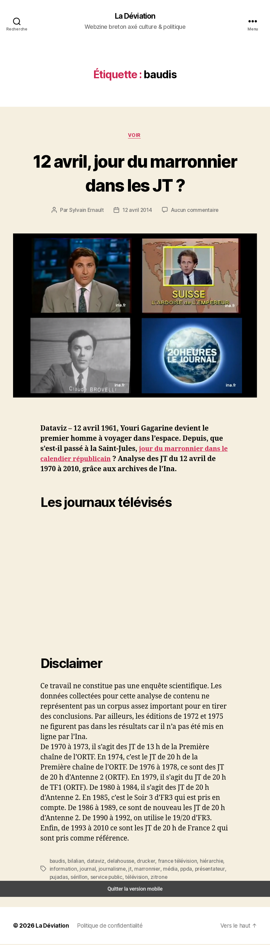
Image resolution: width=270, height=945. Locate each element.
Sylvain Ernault (88, 211)
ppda (177, 870)
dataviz (93, 862)
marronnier (141, 870)
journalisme (108, 870)
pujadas (58, 877)
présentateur (200, 870)
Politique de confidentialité (108, 926)
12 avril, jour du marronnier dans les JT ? (135, 173)
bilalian (75, 862)
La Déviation (135, 16)
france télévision (170, 862)
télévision (131, 877)
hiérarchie (202, 862)
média (162, 870)
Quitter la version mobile (135, 890)
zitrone (152, 877)
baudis (57, 862)
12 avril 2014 (138, 211)
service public (103, 877)
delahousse (117, 862)
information (62, 870)
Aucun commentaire (193, 211)
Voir (135, 136)
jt (124, 870)
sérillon (78, 877)
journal (84, 870)
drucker (141, 862)
